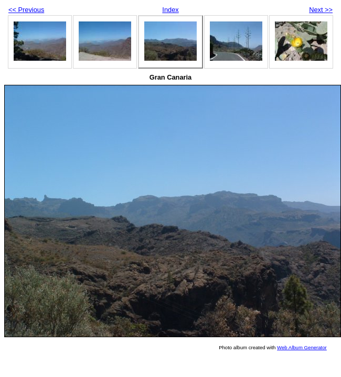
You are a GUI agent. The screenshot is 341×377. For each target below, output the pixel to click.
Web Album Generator (302, 347)
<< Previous (26, 10)
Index (170, 10)
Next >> (321, 10)
